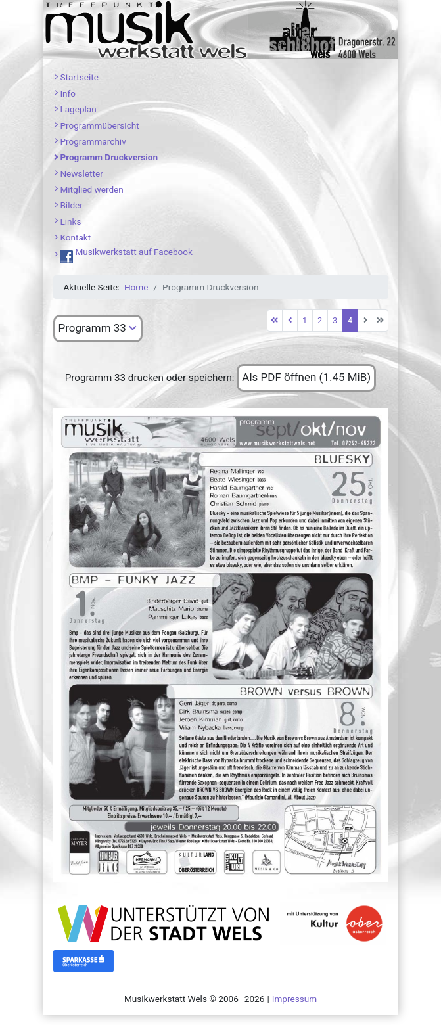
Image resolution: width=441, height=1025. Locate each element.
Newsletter (81, 173)
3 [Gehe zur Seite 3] (335, 320)
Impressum (294, 998)
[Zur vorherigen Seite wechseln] (290, 320)
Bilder (71, 205)
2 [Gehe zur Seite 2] (319, 320)
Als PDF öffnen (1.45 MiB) (306, 377)
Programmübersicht (99, 125)
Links (70, 221)
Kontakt (75, 237)
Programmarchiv (93, 141)
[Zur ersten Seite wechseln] (275, 320)
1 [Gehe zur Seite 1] (304, 320)
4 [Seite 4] (350, 320)
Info (68, 93)
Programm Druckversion (109, 157)
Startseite (79, 77)
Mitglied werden (91, 189)
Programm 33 (92, 327)
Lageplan (78, 109)
